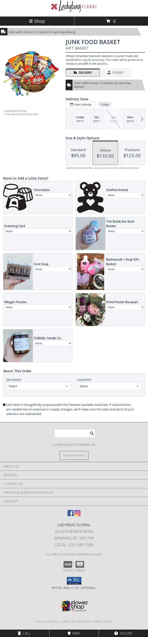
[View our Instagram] (77, 515)
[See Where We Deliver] (74, 455)
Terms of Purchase (75, 621)
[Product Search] (74, 433)
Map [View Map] (74, 633)
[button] (74, 581)
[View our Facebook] (71, 515)
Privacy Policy (46, 621)
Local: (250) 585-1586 (74, 544)
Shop (37, 21)
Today (105, 104)
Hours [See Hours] (123, 633)
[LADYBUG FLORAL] (74, 11)
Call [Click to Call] (24, 633)
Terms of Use (102, 621)
